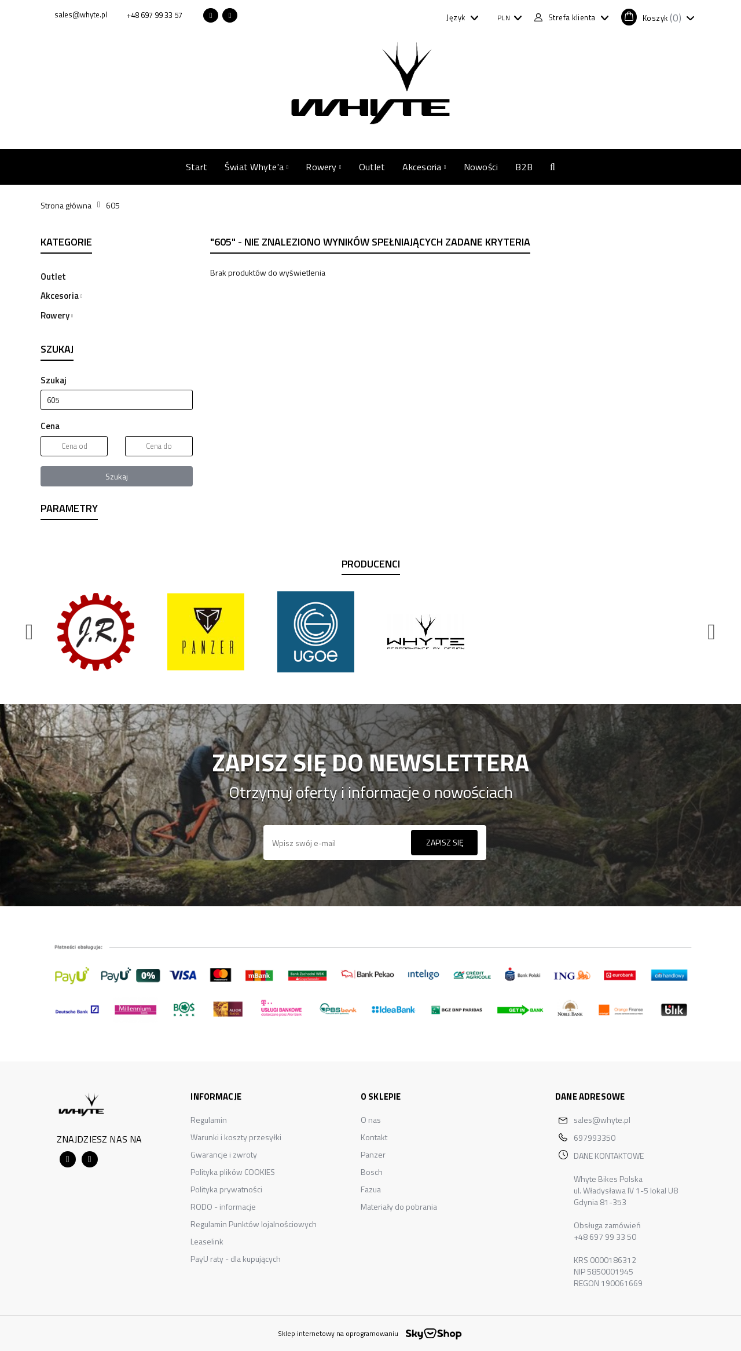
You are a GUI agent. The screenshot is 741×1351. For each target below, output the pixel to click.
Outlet (372, 167)
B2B (524, 167)
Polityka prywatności (226, 1189)
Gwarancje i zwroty (223, 1154)
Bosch (372, 1172)
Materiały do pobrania (399, 1206)
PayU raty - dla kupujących (235, 1259)
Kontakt (374, 1137)
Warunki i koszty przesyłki (235, 1137)
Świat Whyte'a (256, 167)
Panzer (373, 1154)
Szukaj (116, 476)
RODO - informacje (223, 1206)
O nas (371, 1120)
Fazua (371, 1189)
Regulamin (208, 1120)
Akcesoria (424, 167)
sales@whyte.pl (602, 1120)
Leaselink (206, 1241)
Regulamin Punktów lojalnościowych (253, 1224)
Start (196, 167)
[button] (657, 17)
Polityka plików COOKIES (232, 1172)
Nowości (481, 167)
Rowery (324, 167)
